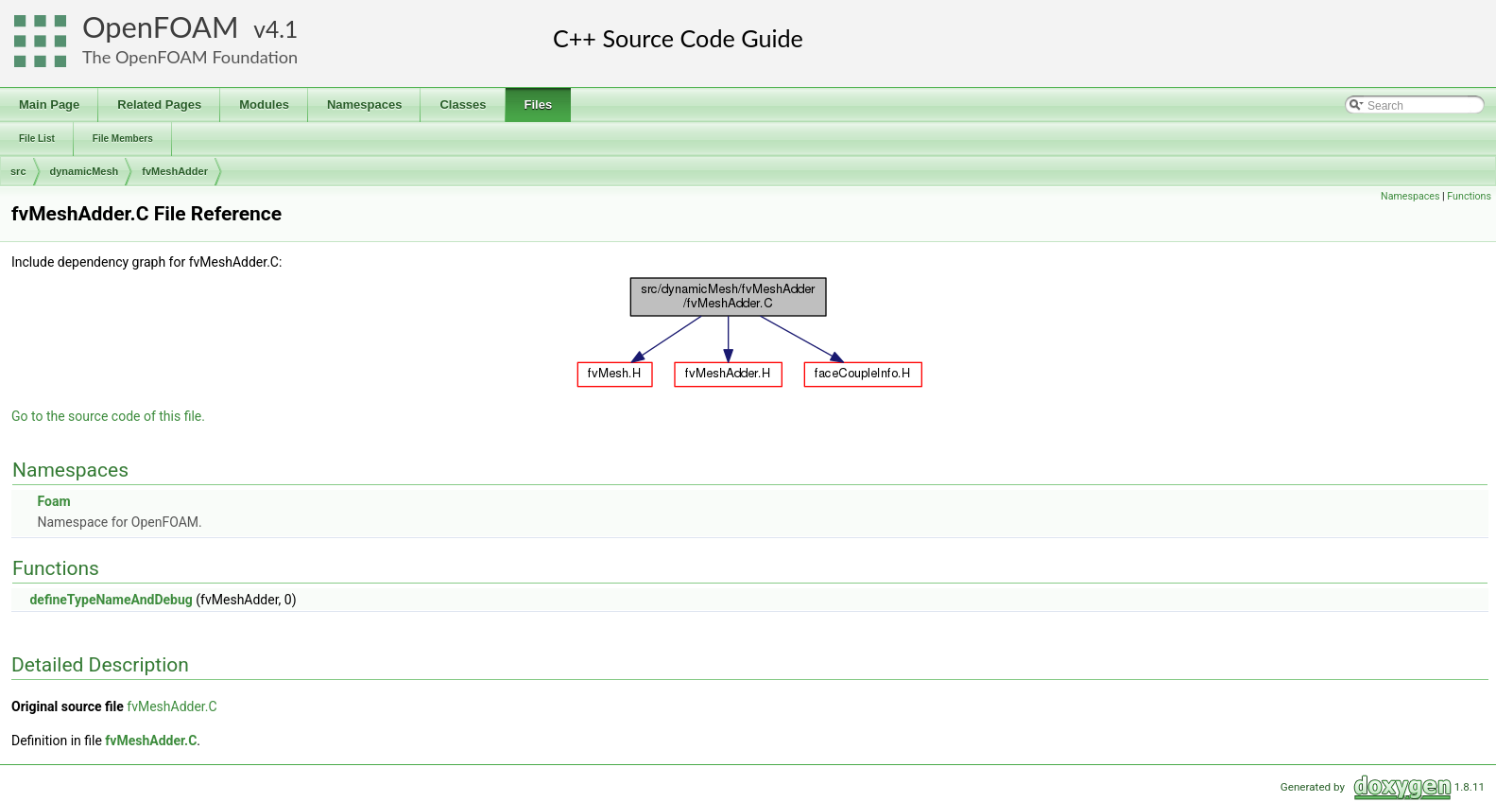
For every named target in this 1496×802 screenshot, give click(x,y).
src (18, 171)
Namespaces (1410, 196)
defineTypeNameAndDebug (110, 599)
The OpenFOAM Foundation (190, 56)
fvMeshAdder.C (171, 706)
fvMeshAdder (175, 171)
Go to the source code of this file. (108, 416)
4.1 (282, 29)
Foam (53, 501)
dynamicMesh (84, 171)
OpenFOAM (160, 26)
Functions (1469, 196)
